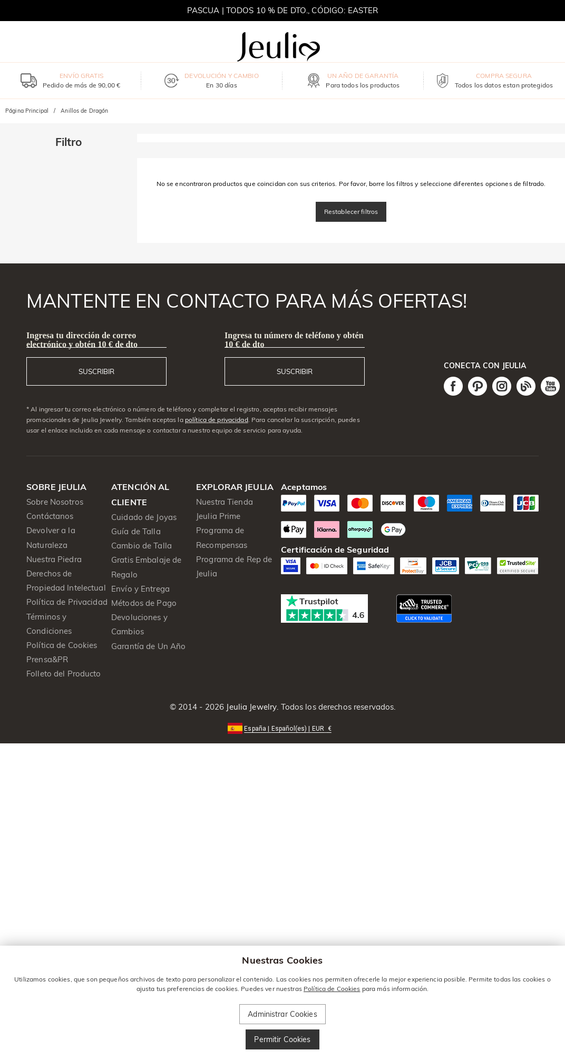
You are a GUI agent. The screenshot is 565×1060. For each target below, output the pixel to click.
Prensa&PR (47, 659)
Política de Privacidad (67, 602)
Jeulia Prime (218, 516)
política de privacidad (216, 420)
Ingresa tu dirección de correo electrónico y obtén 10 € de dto (82, 340)
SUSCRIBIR (96, 371)
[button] (282, 728)
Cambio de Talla (141, 546)
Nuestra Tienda (224, 502)
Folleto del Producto (63, 674)
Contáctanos (49, 516)
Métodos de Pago (144, 603)
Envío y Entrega (140, 589)
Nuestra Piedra (54, 559)
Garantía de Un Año (148, 646)
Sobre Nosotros (54, 502)
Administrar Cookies (282, 1014)
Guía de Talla (136, 531)
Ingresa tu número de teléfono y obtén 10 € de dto (294, 340)
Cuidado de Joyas (144, 517)
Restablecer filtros (351, 211)
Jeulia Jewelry (250, 707)
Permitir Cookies (282, 1039)
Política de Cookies (62, 645)
